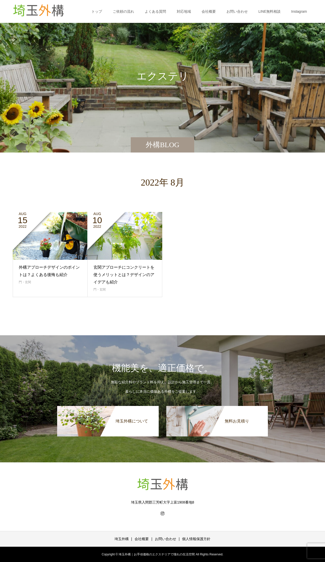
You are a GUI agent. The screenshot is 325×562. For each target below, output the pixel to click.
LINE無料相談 (269, 11)
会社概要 (209, 11)
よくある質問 (155, 11)
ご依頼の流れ (123, 11)
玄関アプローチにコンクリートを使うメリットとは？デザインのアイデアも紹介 (123, 274)
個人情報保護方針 (196, 539)
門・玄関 (25, 282)
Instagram (299, 11)
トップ (96, 11)
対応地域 (184, 11)
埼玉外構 (122, 539)
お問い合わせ (237, 11)
